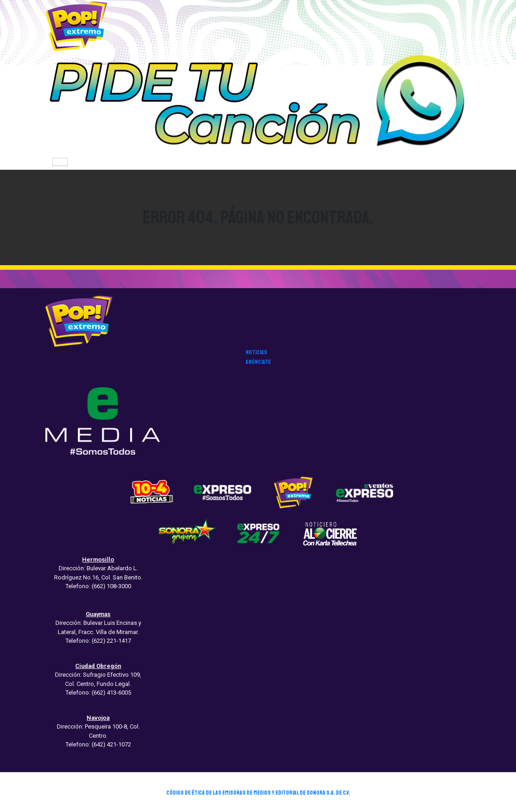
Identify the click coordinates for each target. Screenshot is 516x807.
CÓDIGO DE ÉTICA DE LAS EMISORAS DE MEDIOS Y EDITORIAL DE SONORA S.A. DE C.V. (258, 792)
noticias (256, 352)
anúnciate (258, 362)
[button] (258, 103)
